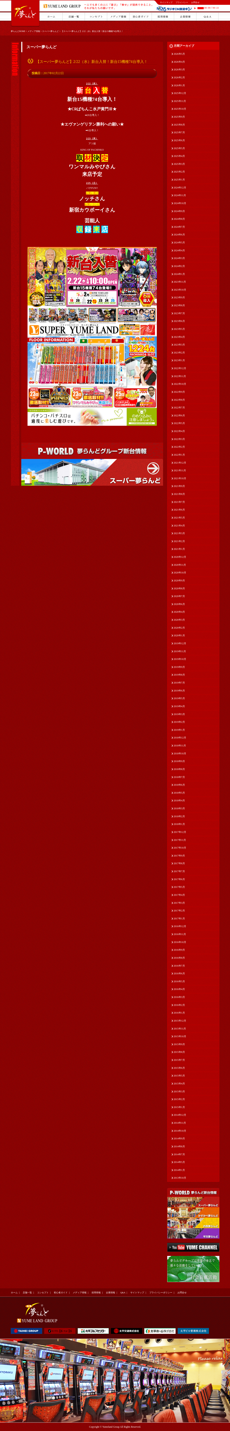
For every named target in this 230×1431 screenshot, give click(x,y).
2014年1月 (179, 1170)
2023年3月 (179, 344)
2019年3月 (179, 714)
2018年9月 (179, 761)
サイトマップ (166, 2)
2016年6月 (179, 973)
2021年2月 (179, 541)
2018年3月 (179, 808)
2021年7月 (179, 502)
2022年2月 (179, 446)
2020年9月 (179, 580)
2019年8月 (179, 674)
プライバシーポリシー (160, 1292)
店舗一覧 (27, 1292)
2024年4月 (179, 250)
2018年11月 (180, 745)
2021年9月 (179, 486)
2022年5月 (179, 423)
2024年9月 (179, 211)
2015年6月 (179, 1067)
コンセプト (43, 1292)
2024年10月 (180, 203)
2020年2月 (179, 627)
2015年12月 (180, 1020)
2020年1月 (179, 635)
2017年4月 (179, 894)
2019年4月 (179, 706)
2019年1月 (179, 729)
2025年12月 (180, 93)
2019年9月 (179, 667)
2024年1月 (179, 274)
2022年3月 (179, 439)
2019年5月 (179, 698)
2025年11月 (180, 101)
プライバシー (182, 2)
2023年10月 (180, 289)
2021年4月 (179, 525)
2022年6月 (179, 415)
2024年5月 (179, 242)
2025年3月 (179, 164)
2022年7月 (179, 407)
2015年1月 (179, 1107)
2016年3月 (179, 997)
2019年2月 (179, 722)
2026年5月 (179, 53)
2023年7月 (179, 313)
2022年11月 (180, 376)
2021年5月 (179, 517)
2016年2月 (179, 1005)
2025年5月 (179, 148)
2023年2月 (179, 352)
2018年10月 (180, 753)
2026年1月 (179, 85)
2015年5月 (179, 1075)
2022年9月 (179, 391)
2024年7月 (179, 226)
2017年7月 (179, 871)
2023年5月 (179, 329)
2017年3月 (179, 902)
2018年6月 (179, 784)
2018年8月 (179, 769)
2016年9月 (179, 949)
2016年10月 (180, 942)
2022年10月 (180, 384)
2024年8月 (179, 218)
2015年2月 (179, 1099)
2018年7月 (179, 777)
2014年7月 (179, 1154)
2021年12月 (180, 462)
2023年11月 (180, 281)
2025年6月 (179, 140)
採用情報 (96, 1292)
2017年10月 (180, 847)
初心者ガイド (61, 1292)
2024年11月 (180, 195)
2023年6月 (179, 321)
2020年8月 (179, 588)
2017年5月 (179, 887)
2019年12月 (180, 643)
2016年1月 (179, 1012)
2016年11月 (180, 934)
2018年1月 (179, 824)
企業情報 (110, 1292)
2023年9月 (179, 297)
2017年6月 (179, 879)
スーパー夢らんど (50, 31)
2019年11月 (180, 651)
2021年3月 (179, 533)
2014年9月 (179, 1138)
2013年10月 (180, 1177)
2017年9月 (179, 855)
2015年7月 (179, 1060)
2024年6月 (179, 234)
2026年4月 (179, 61)
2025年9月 (179, 116)
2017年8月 (179, 863)
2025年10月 (180, 108)
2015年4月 (179, 1083)
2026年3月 (179, 69)
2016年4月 (179, 989)
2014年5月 (179, 1162)
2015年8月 (179, 1052)
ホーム (14, 1292)
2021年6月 (179, 509)
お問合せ (195, 2)
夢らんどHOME (18, 31)
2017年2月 (179, 910)
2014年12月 (180, 1114)
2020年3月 (179, 619)
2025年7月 (179, 132)
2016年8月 (179, 957)
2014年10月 (180, 1130)
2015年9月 (179, 1044)
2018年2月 (179, 816)
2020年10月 (180, 572)
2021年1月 (179, 549)
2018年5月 (179, 792)
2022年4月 (179, 431)
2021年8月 (179, 494)
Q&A (122, 1292)
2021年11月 (180, 470)
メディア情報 (34, 31)
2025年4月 (179, 156)
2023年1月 (179, 360)
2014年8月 (179, 1146)
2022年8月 (179, 399)
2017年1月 (179, 918)
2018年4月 (179, 800)
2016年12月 (180, 926)
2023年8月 (179, 305)
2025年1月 (179, 179)
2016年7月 (179, 965)
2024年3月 (179, 258)
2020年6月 (179, 604)
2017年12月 (180, 832)
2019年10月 (180, 659)
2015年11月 (180, 1028)
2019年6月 (179, 690)
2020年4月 (179, 611)
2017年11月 (180, 840)
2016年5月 (179, 981)
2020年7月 (179, 596)
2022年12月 (180, 368)
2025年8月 (179, 124)
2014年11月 (180, 1122)
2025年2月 (179, 171)
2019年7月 (179, 682)
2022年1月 (179, 454)
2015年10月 (180, 1036)
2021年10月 (180, 478)
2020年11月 (180, 564)
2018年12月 (180, 737)
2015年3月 (179, 1091)
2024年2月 (179, 266)
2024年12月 (180, 187)
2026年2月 (179, 77)
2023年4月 (179, 337)
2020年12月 (180, 556)
